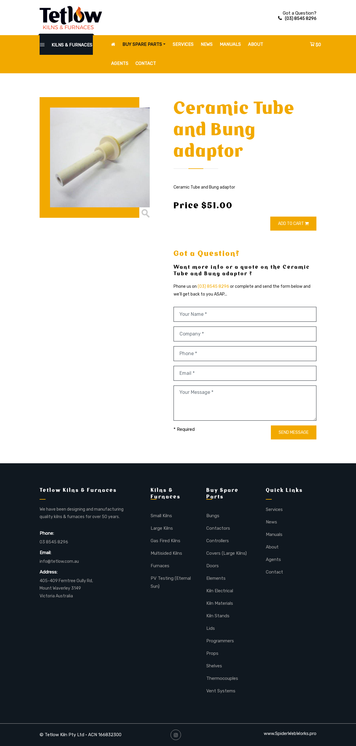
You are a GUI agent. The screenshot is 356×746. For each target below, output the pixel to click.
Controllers (217, 540)
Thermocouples (222, 678)
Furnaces (160, 565)
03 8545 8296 (54, 542)
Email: (45, 552)
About (255, 44)
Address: (48, 572)
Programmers (220, 641)
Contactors (218, 528)
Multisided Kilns (166, 553)
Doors (212, 565)
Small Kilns (161, 515)
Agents (119, 63)
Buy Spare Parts (142, 44)
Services (183, 44)
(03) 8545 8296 (297, 18)
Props (212, 653)
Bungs (212, 515)
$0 (315, 44)
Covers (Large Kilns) (226, 553)
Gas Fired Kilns (165, 540)
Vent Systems (220, 691)
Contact (145, 63)
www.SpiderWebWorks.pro (290, 733)
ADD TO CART (293, 223)
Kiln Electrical (219, 590)
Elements (216, 578)
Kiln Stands (217, 615)
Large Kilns (162, 528)
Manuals (230, 44)
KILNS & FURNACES (66, 45)
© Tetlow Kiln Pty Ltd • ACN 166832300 (80, 734)
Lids (210, 628)
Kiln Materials (219, 603)
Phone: (47, 533)
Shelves (214, 666)
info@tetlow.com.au (59, 561)
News (207, 44)
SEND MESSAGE (294, 432)
